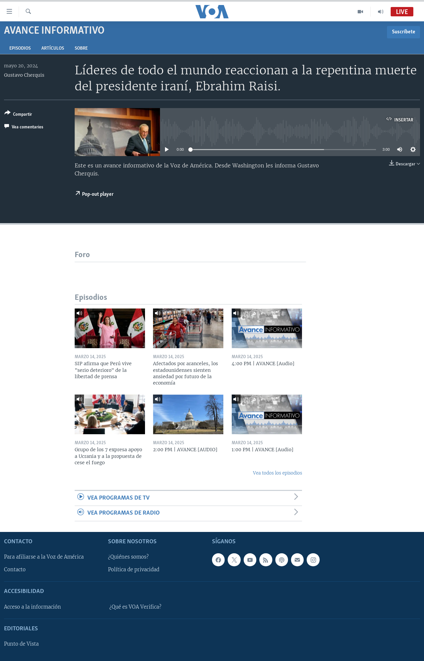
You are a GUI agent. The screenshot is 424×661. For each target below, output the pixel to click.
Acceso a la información (32, 607)
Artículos (52, 48)
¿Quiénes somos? (128, 557)
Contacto (15, 570)
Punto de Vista (21, 644)
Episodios (20, 48)
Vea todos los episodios (277, 473)
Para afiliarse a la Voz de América (44, 557)
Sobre (81, 48)
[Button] (18, 115)
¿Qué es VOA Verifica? (135, 607)
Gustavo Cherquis (24, 75)
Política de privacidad (133, 570)
